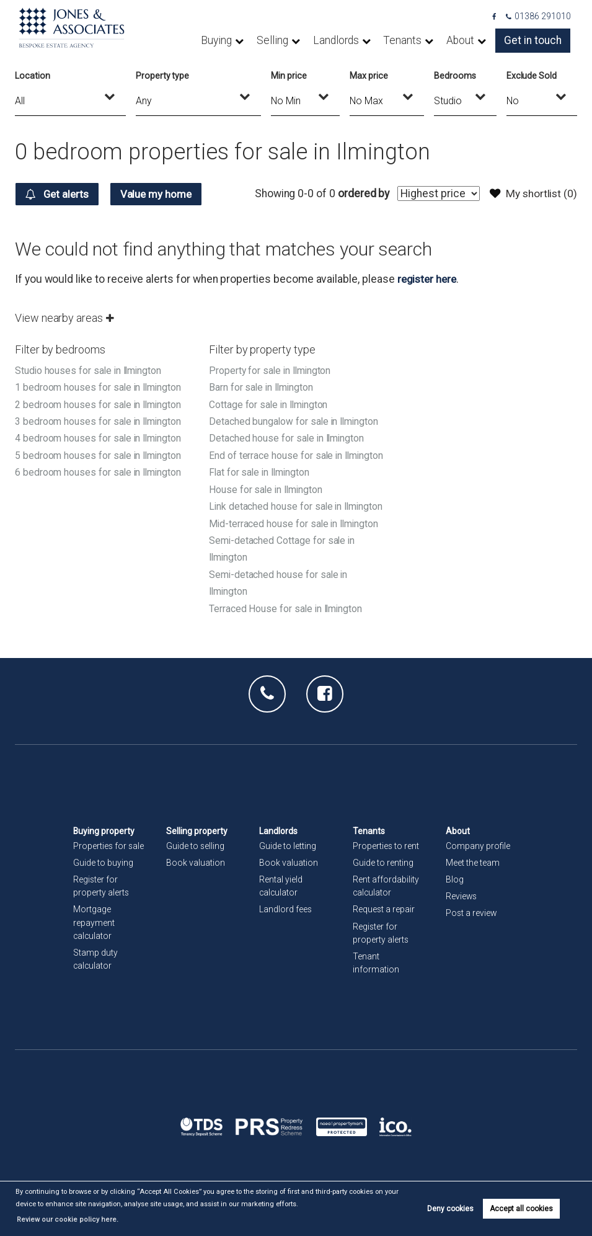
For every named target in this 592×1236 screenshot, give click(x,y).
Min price (289, 76)
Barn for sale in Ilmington (262, 387)
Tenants (420, 40)
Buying (252, 40)
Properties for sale (109, 846)
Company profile (478, 846)
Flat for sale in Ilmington (261, 488)
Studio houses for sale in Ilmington (90, 370)
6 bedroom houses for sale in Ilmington (99, 471)
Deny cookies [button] (450, 1215)
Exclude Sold (531, 76)
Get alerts (59, 194)
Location (32, 76)
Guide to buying (103, 864)
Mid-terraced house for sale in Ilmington (295, 555)
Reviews (462, 897)
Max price (369, 76)
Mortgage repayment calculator (94, 923)
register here (428, 279)
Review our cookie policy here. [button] (348, 1220)
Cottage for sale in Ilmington (269, 404)
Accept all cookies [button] (521, 1215)
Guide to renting (383, 864)
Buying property (104, 832)
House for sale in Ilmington (267, 505)
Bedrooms (455, 76)
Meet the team (473, 864)
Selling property (197, 832)
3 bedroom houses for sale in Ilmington (99, 421)
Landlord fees (285, 910)
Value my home (163, 194)
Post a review (472, 914)
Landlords (360, 40)
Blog (455, 881)
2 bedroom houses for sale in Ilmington (99, 404)
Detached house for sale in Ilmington (288, 437)
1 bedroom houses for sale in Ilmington (99, 387)
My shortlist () (532, 193)
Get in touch (538, 40)
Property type (162, 76)
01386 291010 (539, 16)
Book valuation (195, 864)
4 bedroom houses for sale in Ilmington (99, 437)
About (472, 40)
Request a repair (384, 910)
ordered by (360, 193)
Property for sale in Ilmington (271, 370)
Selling (303, 40)
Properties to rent (386, 846)
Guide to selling (195, 846)
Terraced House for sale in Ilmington (287, 639)
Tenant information (376, 963)
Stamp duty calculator (95, 959)
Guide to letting (287, 846)
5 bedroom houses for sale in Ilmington (99, 454)
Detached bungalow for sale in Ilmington (295, 421)
